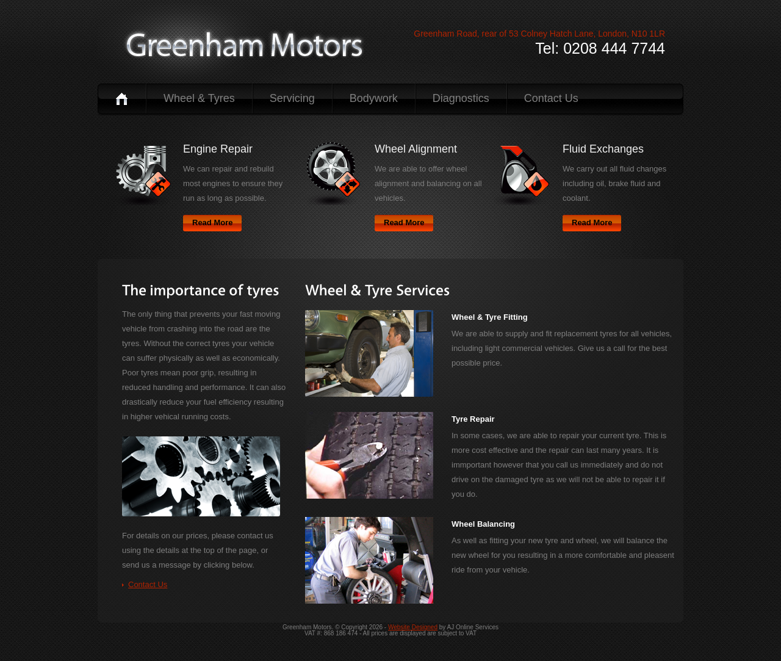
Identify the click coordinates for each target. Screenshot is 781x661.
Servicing (292, 98)
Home (122, 99)
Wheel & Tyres (199, 98)
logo (244, 44)
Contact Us (551, 98)
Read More (212, 222)
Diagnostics (461, 98)
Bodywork (374, 98)
